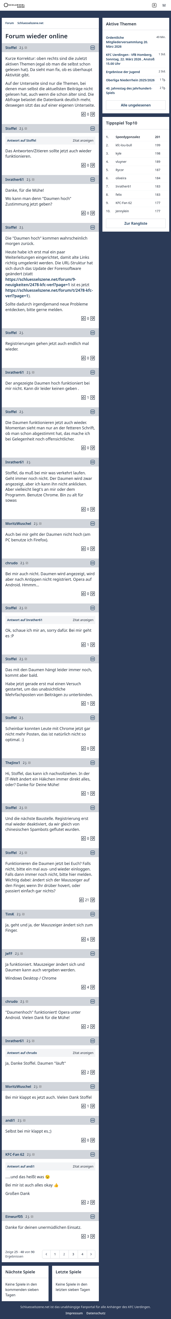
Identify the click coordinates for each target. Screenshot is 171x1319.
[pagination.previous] (46, 1254)
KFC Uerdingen (139, 1307)
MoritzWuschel (18, 523)
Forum (9, 23)
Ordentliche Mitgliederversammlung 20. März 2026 (127, 42)
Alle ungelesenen (136, 105)
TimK (9, 914)
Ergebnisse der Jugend (123, 72)
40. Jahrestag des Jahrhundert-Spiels (129, 90)
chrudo (11, 563)
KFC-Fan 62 (14, 1154)
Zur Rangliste (135, 223)
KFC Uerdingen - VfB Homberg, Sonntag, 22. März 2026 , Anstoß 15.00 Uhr (130, 59)
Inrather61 (14, 179)
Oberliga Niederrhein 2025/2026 (130, 80)
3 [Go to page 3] (73, 1254)
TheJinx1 (12, 762)
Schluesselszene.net (30, 23)
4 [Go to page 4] (82, 1254)
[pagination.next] (91, 1254)
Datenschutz (96, 1313)
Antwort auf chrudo (22, 1053)
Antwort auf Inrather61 (25, 620)
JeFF (8, 953)
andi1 (10, 1120)
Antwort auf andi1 (21, 1166)
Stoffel (11, 47)
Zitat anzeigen (83, 140)
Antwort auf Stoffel (21, 140)
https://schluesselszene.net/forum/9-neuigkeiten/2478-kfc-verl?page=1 (40, 282)
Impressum (74, 1313)
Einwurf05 (14, 1216)
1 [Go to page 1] (55, 1254)
